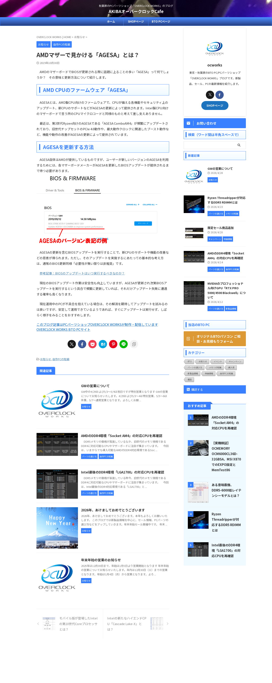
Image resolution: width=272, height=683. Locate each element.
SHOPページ (136, 21)
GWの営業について (95, 385)
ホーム (111, 21)
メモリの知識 (215, 367)
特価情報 (209, 373)
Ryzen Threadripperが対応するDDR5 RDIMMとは (226, 200)
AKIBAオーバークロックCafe (136, 11)
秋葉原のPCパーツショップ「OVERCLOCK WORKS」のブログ (136, 663)
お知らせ (45, 359)
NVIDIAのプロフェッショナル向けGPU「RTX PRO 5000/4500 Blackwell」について (227, 290)
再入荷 (231, 367)
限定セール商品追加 (221, 227)
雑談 (190, 379)
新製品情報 (193, 373)
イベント (218, 361)
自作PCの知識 (60, 359)
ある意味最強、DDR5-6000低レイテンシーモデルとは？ (226, 490)
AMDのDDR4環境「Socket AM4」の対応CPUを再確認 (121, 435)
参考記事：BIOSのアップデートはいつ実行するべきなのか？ (82, 273)
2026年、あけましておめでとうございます (113, 509)
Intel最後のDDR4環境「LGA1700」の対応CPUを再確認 (122, 472)
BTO (190, 361)
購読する (195, 389)
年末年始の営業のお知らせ (101, 559)
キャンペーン (235, 361)
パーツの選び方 (195, 367)
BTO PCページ (161, 21)
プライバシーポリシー (145, 655)
